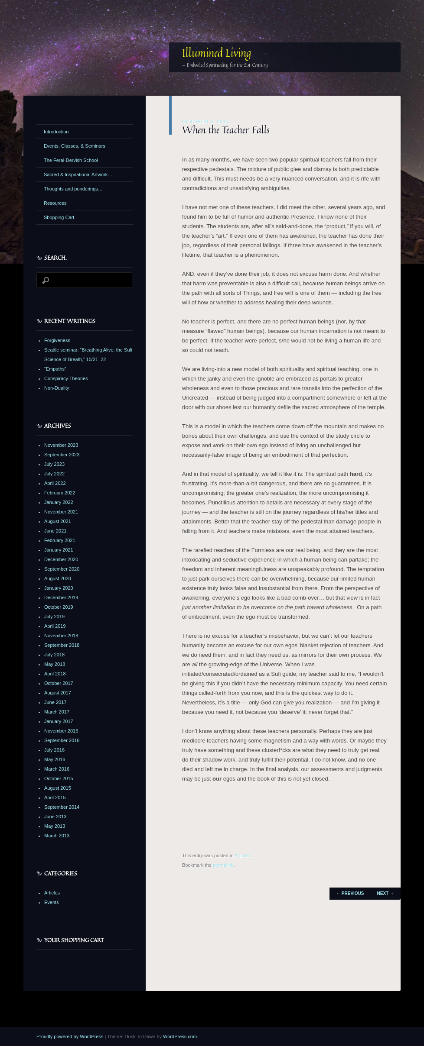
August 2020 (57, 578)
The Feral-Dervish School (71, 160)
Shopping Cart (59, 217)
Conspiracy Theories (66, 378)
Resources (55, 203)
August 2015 (57, 788)
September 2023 (61, 454)
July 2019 (54, 616)
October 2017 (58, 683)
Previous (350, 893)
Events (51, 902)
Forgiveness (57, 340)
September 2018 (61, 645)
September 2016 (61, 740)
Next (385, 893)
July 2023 (54, 464)
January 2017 (58, 721)
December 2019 (61, 597)
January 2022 (58, 502)
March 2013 (56, 835)
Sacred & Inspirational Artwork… (78, 174)
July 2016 (54, 749)
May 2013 (54, 826)
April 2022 (55, 483)
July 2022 (54, 473)
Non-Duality (56, 388)
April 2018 (55, 673)
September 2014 (61, 807)
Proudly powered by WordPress (69, 1036)
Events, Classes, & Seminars (74, 146)
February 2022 (59, 492)
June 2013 (55, 816)
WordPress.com (180, 1036)
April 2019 (55, 626)
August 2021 (57, 521)
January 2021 (58, 549)
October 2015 (58, 778)
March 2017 (56, 711)
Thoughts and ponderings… (73, 188)
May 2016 (54, 759)
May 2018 (54, 664)
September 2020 (61, 568)
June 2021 (55, 530)
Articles (242, 855)
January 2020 (58, 588)
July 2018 (54, 654)
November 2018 (61, 635)
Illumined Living (216, 52)
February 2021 (59, 540)
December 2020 (61, 559)
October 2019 (58, 607)
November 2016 (61, 730)
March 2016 (56, 769)
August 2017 (57, 692)
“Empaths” (55, 368)
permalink (223, 865)
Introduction (56, 131)
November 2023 (61, 445)
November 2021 (61, 511)
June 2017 (55, 702)
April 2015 (55, 797)
